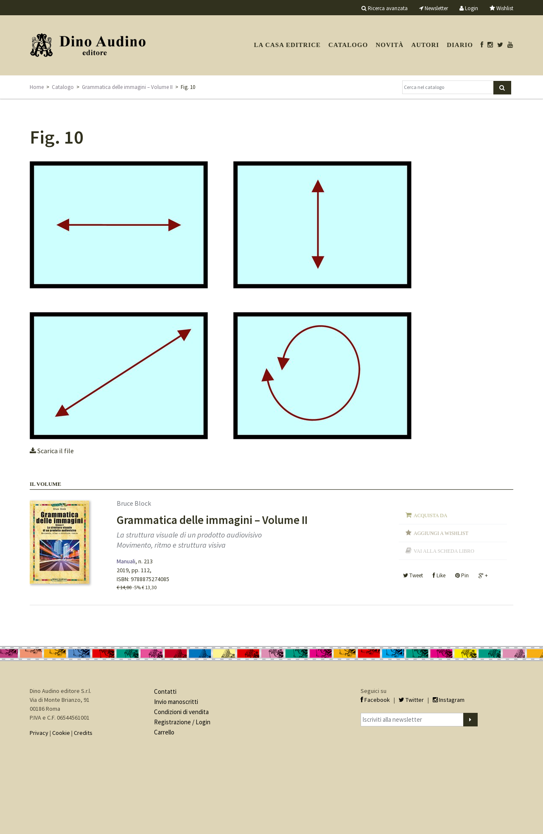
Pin (462, 575)
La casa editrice (287, 45)
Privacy (39, 733)
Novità (389, 45)
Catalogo (348, 45)
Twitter (411, 700)
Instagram (449, 700)
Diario (460, 45)
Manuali (126, 561)
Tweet (413, 575)
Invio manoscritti (176, 702)
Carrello (164, 732)
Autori (425, 45)
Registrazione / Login (182, 722)
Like (439, 575)
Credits (83, 733)
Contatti (165, 691)
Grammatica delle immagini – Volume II (127, 87)
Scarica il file (52, 450)
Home (37, 87)
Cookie (61, 733)
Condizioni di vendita (181, 712)
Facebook (375, 700)
